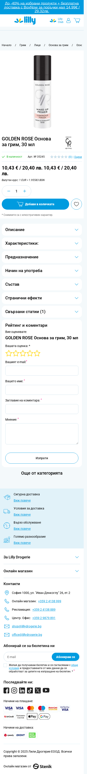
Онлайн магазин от (28, 766)
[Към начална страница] (6, 45)
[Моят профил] (68, 20)
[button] (68, 143)
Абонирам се (65, 657)
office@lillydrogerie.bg (27, 634)
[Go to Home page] (25, 20)
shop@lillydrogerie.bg (26, 626)
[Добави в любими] (76, 204)
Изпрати (42, 458)
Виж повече (22, 500)
